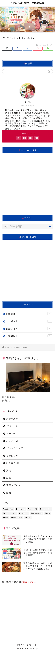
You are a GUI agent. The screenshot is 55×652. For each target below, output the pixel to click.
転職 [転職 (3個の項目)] (6, 517)
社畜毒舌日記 (13, 463)
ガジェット (12, 426)
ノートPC (11, 433)
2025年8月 (29, 321)
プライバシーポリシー (25, 645)
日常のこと (12, 456)
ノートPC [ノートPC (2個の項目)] (33, 509)
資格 (8, 470)
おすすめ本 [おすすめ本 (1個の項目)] (9, 509)
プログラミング (14, 448)
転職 (8, 478)
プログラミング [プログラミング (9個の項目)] (10, 513)
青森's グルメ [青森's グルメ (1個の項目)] (17, 517)
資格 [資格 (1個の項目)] (48, 513)
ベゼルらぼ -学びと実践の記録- (27, 2)
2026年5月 (29, 313)
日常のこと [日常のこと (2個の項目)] (24, 513)
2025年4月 (29, 335)
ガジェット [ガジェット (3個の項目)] (21, 509)
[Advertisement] (27, 183)
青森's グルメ (13, 485)
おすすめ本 (12, 419)
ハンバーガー (13, 441)
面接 (8, 492)
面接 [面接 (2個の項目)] (28, 517)
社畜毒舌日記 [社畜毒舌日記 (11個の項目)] (37, 513)
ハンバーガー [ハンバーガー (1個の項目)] (46, 509)
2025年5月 (29, 328)
